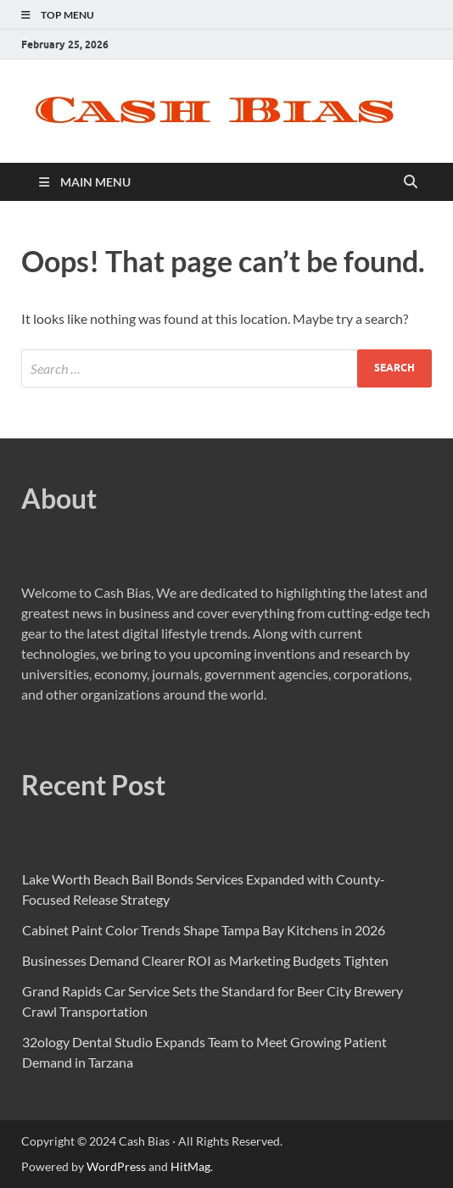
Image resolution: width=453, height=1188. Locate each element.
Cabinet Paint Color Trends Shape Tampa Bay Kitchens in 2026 (203, 930)
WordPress (116, 1166)
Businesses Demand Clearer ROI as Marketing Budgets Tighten (205, 960)
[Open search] (410, 182)
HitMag (190, 1166)
